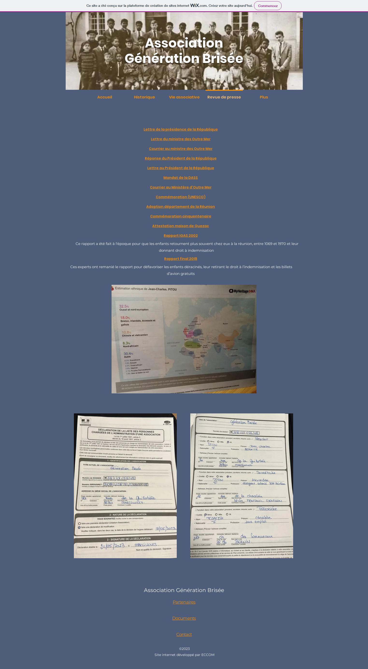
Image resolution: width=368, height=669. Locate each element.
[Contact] (184, 634)
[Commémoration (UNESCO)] (181, 197)
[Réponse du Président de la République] (181, 158)
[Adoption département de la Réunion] (181, 206)
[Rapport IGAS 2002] (181, 235)
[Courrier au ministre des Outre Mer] (181, 148)
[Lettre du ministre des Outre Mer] (181, 139)
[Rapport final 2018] (181, 259)
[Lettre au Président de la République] (181, 168)
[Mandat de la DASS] (181, 177)
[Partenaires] (184, 602)
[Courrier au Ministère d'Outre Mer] (181, 187)
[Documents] (184, 618)
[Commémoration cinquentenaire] (181, 216)
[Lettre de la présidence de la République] (181, 129)
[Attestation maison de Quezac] (181, 226)
